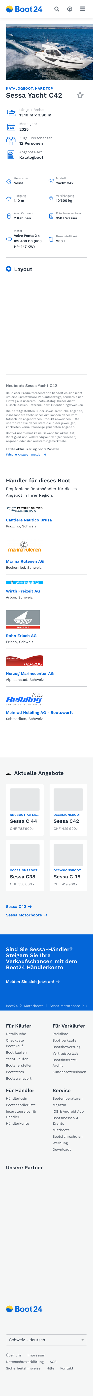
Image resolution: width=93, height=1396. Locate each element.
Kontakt (66, 1368)
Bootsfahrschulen (68, 1136)
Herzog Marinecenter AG (30, 673)
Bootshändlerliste (21, 1105)
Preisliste (60, 1034)
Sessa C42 (66, 821)
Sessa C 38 (67, 877)
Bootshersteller (19, 1065)
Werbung (60, 1143)
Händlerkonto (17, 1123)
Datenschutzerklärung (25, 1362)
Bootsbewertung (66, 1047)
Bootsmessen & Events (65, 1120)
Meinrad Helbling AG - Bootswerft (39, 712)
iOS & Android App (68, 1111)
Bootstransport (18, 1078)
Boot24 (12, 1006)
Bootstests (15, 1072)
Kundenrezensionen (69, 1072)
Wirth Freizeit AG (23, 591)
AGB (53, 1362)
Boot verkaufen (66, 1040)
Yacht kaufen (17, 1059)
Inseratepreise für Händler (21, 1114)
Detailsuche (16, 1034)
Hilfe (50, 1368)
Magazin (59, 1105)
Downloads (62, 1149)
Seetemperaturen (68, 1098)
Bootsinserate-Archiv (65, 1062)
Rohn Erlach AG (21, 635)
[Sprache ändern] (46, 1339)
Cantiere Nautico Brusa (29, 520)
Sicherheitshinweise (23, 1368)
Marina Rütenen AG (25, 561)
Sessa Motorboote (24, 915)
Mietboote (61, 1130)
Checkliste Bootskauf (15, 1043)
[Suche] (57, 9)
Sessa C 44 (23, 821)
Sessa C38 (22, 877)
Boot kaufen (16, 1052)
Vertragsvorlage (65, 1053)
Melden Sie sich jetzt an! (30, 981)
